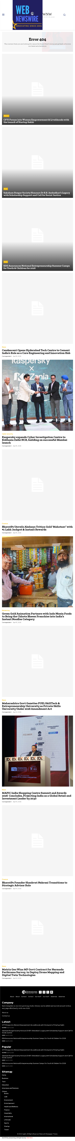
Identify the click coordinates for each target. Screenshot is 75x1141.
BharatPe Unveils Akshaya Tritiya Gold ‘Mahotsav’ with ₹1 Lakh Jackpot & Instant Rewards (37, 528)
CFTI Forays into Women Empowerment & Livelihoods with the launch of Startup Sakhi (33, 1025)
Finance (5, 523)
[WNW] (29, 992)
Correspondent (6, 356)
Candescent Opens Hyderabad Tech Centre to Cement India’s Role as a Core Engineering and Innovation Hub (36, 352)
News (5, 189)
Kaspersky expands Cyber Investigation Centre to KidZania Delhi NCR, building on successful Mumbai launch (34, 439)
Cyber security (7, 434)
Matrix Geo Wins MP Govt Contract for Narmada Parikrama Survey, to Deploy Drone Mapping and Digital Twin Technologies (33, 972)
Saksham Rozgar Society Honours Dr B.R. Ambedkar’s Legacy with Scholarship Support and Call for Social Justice (37, 1032)
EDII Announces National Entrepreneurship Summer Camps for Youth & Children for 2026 (34, 1038)
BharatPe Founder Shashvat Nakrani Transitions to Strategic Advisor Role (34, 884)
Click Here (29, 1138)
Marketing (6, 610)
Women (6, 116)
